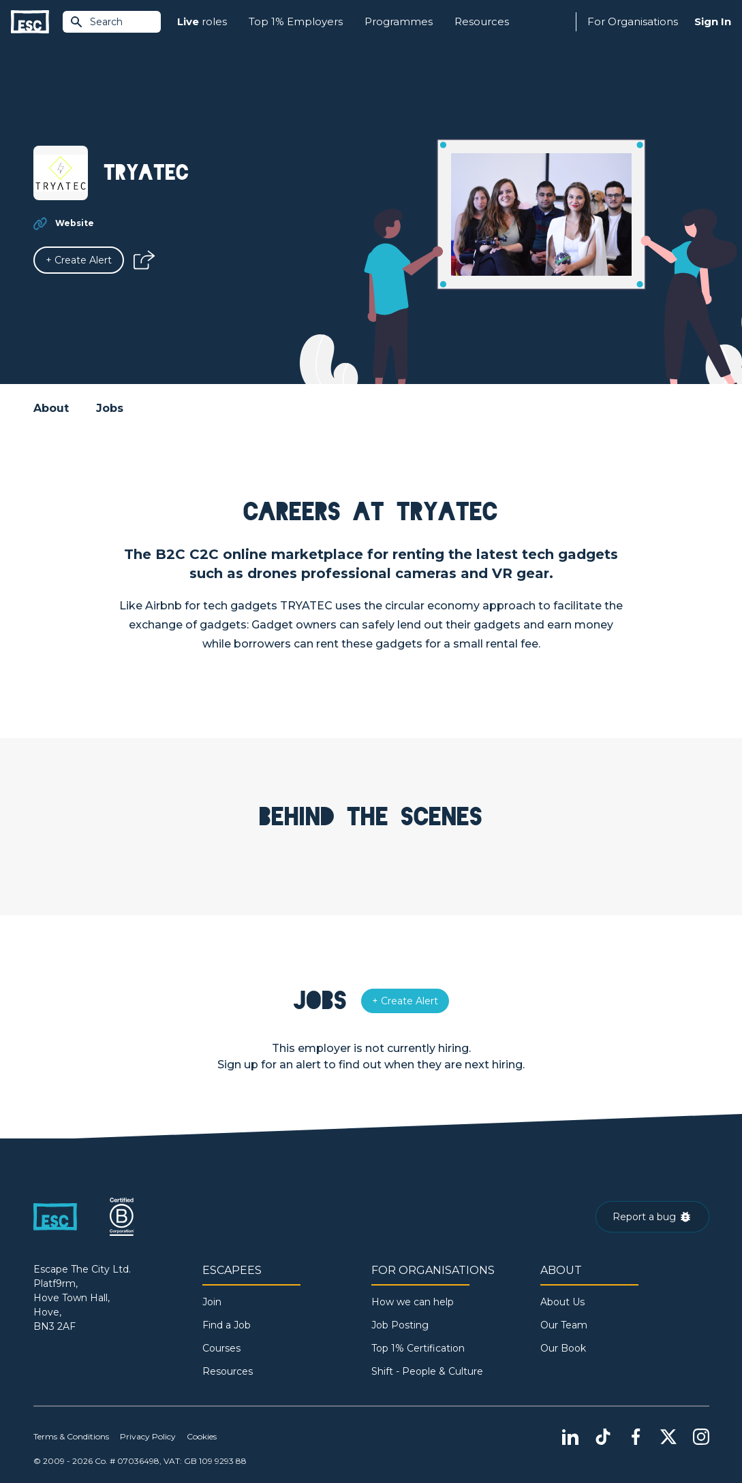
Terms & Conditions (71, 1436)
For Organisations (632, 21)
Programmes (399, 21)
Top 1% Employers (296, 21)
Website (74, 223)
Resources (481, 21)
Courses (221, 1348)
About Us (562, 1302)
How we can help (412, 1302)
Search (96, 22)
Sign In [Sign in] (712, 21)
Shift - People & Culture (427, 1371)
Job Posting (400, 1325)
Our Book (563, 1348)
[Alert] (78, 260)
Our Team (563, 1325)
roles (202, 22)
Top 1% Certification (418, 1348)
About (51, 408)
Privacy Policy (148, 1436)
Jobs (109, 408)
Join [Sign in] (211, 1302)
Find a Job (226, 1325)
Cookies (202, 1436)
